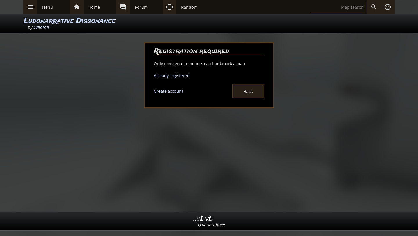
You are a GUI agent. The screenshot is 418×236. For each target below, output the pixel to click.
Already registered (172, 75)
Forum (141, 7)
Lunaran (41, 27)
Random (189, 7)
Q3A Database (211, 225)
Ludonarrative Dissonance (70, 21)
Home (94, 7)
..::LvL (203, 219)
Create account (168, 91)
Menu (47, 7)
